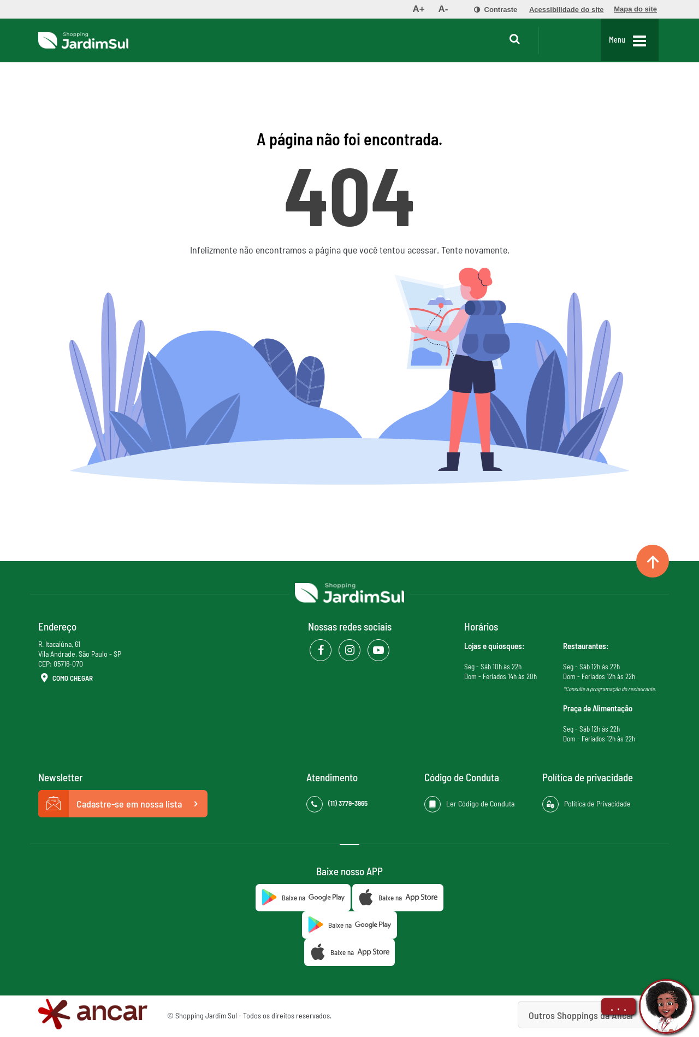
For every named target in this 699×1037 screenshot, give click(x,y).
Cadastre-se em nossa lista (123, 803)
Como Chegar (65, 678)
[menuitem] (418, 9)
